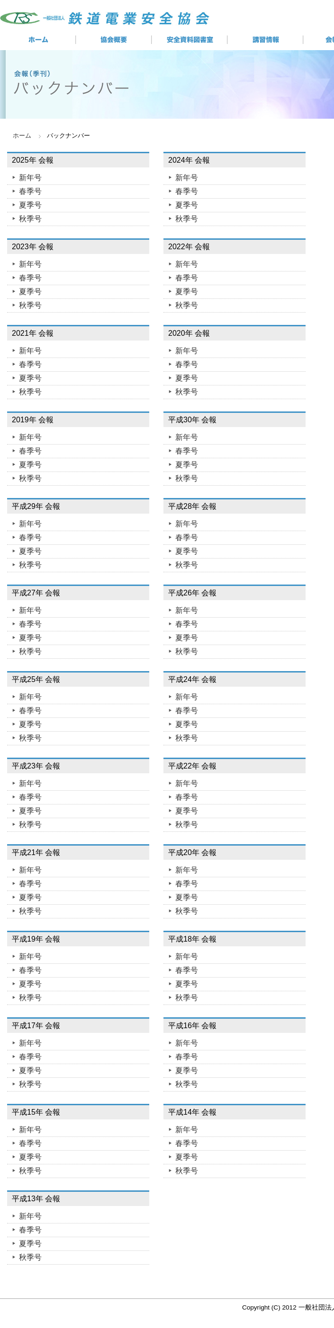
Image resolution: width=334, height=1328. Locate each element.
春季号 (30, 191)
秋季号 (30, 219)
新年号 (30, 178)
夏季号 (30, 205)
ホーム (22, 135)
